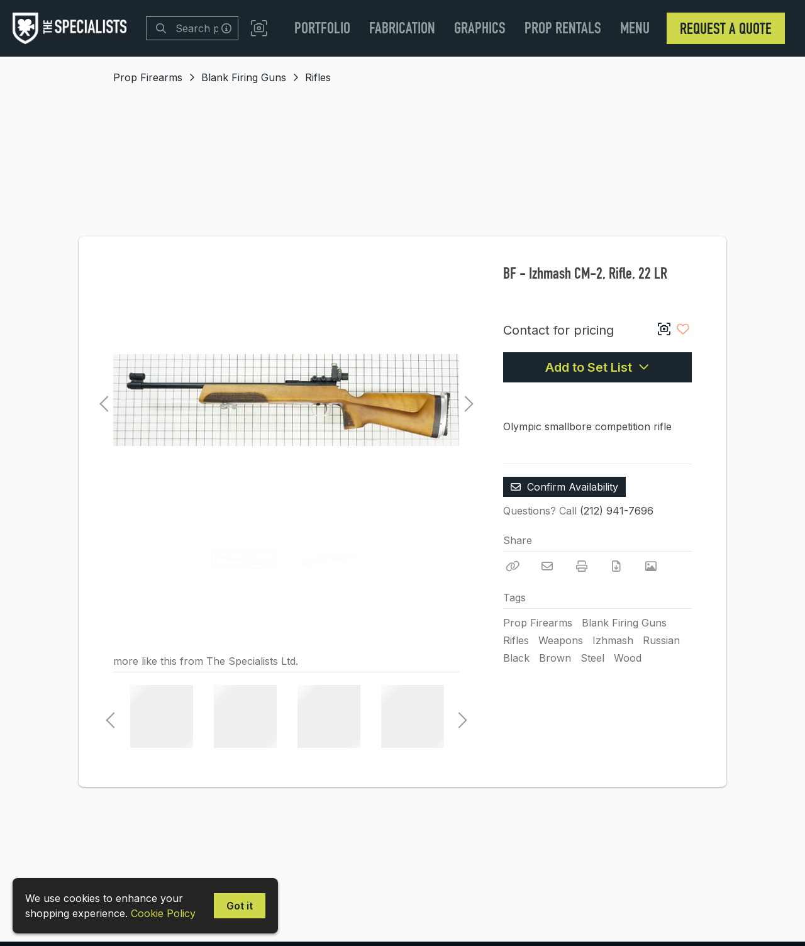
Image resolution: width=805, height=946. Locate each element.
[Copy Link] (512, 566)
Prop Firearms (147, 77)
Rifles (318, 77)
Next (465, 400)
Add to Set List (597, 367)
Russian (661, 640)
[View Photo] (650, 566)
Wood (627, 658)
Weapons (560, 640)
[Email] (547, 566)
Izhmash (612, 640)
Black (516, 658)
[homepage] (73, 28)
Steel (592, 658)
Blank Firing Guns (243, 77)
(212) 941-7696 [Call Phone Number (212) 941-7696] (616, 510)
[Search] (161, 28)
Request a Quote (726, 28)
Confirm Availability (564, 487)
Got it (239, 905)
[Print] (581, 566)
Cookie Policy (163, 913)
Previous (103, 400)
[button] (259, 28)
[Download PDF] (616, 566)
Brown (555, 658)
